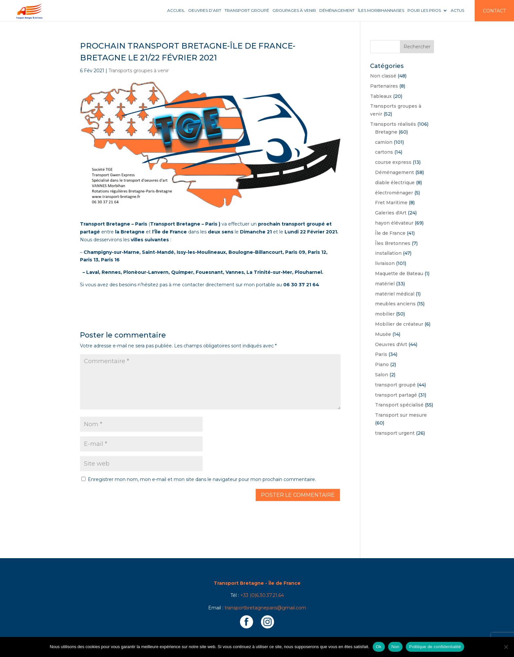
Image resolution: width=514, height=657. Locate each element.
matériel (385, 284)
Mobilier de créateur (399, 324)
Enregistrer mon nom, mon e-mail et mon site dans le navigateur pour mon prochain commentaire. (202, 479)
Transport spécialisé (399, 405)
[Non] (506, 647)
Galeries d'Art (390, 213)
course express (393, 162)
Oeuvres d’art (204, 10)
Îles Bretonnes (392, 243)
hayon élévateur (394, 223)
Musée (383, 334)
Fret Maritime (391, 203)
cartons (384, 152)
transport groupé (395, 385)
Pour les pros (424, 10)
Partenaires (384, 86)
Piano (382, 364)
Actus (457, 10)
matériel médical (394, 294)
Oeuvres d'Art (391, 344)
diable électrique (395, 183)
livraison (385, 263)
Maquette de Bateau (399, 273)
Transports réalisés (393, 124)
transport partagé (396, 395)
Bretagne (386, 132)
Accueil (176, 10)
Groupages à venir (294, 10)
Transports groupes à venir (139, 71)
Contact (494, 11)
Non (395, 646)
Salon (381, 375)
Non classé (383, 76)
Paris (381, 354)
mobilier (385, 314)
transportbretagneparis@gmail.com (265, 608)
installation (388, 253)
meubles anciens (395, 304)
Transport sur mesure (401, 415)
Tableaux (381, 96)
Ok (379, 646)
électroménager (394, 193)
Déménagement (337, 10)
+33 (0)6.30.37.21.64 (262, 595)
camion (383, 142)
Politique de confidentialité (435, 646)
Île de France (390, 233)
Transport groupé (247, 10)
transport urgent (395, 433)
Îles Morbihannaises (381, 10)
